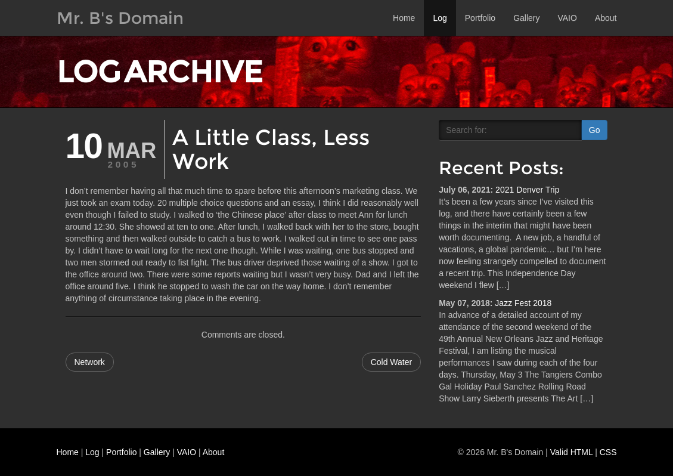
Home (404, 18)
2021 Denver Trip (527, 189)
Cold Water (392, 362)
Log (439, 18)
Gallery (526, 18)
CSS (608, 452)
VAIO (566, 18)
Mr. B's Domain (120, 18)
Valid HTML (571, 452)
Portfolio (480, 18)
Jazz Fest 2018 (523, 303)
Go (594, 130)
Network (90, 362)
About (606, 18)
